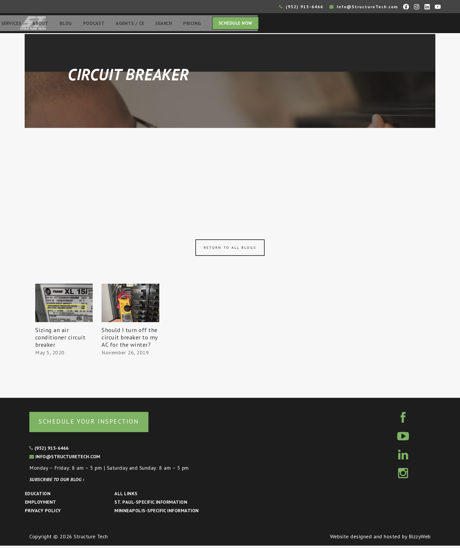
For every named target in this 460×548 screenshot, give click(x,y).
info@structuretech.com (64, 459)
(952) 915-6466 (301, 6)
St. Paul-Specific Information (150, 504)
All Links (125, 496)
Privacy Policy (43, 513)
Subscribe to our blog (56, 482)
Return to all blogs (230, 249)
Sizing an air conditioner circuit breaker (60, 339)
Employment (40, 504)
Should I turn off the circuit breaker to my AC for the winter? (130, 339)
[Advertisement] (230, 174)
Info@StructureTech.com (363, 6)
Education (37, 496)
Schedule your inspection (98, 423)
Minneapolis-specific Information (156, 513)
